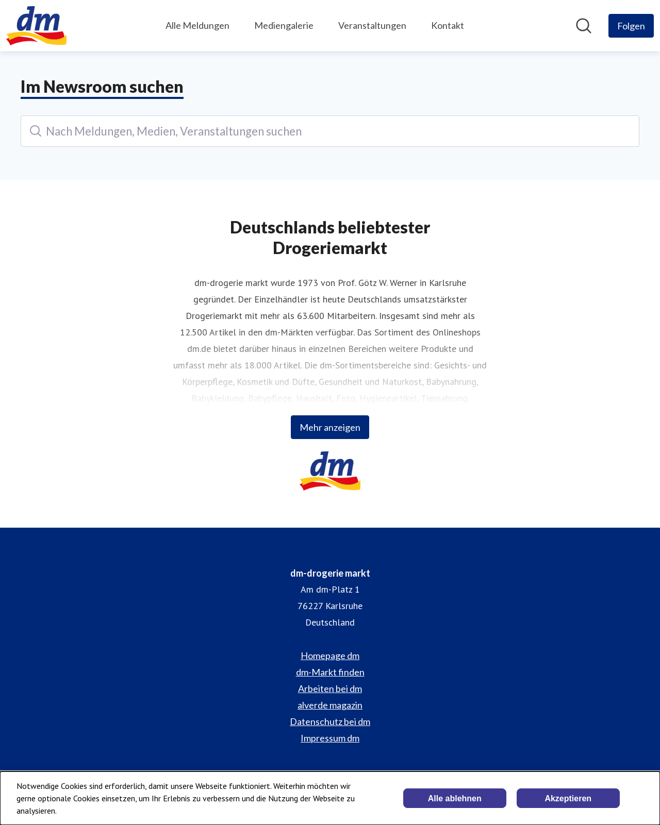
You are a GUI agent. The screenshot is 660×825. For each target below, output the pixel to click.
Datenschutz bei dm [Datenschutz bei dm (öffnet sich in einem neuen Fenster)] (330, 721)
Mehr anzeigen (330, 427)
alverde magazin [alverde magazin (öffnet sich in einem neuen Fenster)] (330, 705)
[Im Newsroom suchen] (583, 26)
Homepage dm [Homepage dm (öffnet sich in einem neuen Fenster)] (330, 655)
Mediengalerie (284, 25)
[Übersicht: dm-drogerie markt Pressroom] (36, 25)
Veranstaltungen (372, 25)
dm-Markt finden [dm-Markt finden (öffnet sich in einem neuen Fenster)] (330, 672)
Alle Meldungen (197, 25)
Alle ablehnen (455, 798)
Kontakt (447, 25)
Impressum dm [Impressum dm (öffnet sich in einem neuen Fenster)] (330, 738)
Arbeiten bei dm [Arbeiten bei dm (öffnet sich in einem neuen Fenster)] (330, 688)
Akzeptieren (567, 798)
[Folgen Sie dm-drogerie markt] (631, 26)
